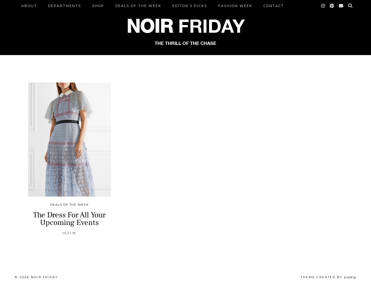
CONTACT (273, 6)
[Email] (341, 6)
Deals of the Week (138, 6)
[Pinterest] (332, 6)
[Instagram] (323, 6)
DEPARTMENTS (64, 6)
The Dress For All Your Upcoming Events (69, 218)
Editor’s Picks (189, 6)
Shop (98, 6)
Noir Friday (44, 277)
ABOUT (29, 6)
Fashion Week (235, 6)
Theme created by (328, 277)
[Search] (350, 6)
